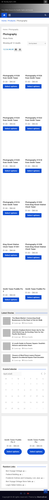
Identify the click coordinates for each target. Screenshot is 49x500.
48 (10, 49)
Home (5, 30)
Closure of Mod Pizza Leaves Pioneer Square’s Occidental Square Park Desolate (28, 356)
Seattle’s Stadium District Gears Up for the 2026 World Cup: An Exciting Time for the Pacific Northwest (28, 332)
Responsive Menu (46, 1)
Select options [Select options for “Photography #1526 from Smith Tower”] (33, 86)
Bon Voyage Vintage (14, 471)
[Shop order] (36, 43)
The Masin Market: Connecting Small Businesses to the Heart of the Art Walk (27, 319)
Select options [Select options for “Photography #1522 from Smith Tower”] (33, 128)
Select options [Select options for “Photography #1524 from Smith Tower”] (11, 128)
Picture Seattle (11, 7)
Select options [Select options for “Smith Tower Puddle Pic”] (33, 297)
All (12, 49)
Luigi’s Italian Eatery (14, 485)
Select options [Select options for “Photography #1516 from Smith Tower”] (11, 213)
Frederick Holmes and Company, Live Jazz (23, 478)
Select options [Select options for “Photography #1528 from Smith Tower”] (11, 86)
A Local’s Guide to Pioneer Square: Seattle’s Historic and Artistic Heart (28, 344)
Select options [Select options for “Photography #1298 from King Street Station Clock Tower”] (33, 257)
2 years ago (16, 323)
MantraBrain (42, 497)
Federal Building (13, 474)
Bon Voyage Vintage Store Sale (19, 481)
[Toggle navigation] (9, 15)
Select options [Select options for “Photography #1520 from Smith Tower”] (11, 171)
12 (4, 49)
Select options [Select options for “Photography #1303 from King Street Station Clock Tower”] (33, 215)
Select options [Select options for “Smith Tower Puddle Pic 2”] (11, 300)
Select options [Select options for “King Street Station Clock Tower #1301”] (11, 255)
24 (7, 49)
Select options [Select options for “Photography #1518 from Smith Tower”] (33, 171)
